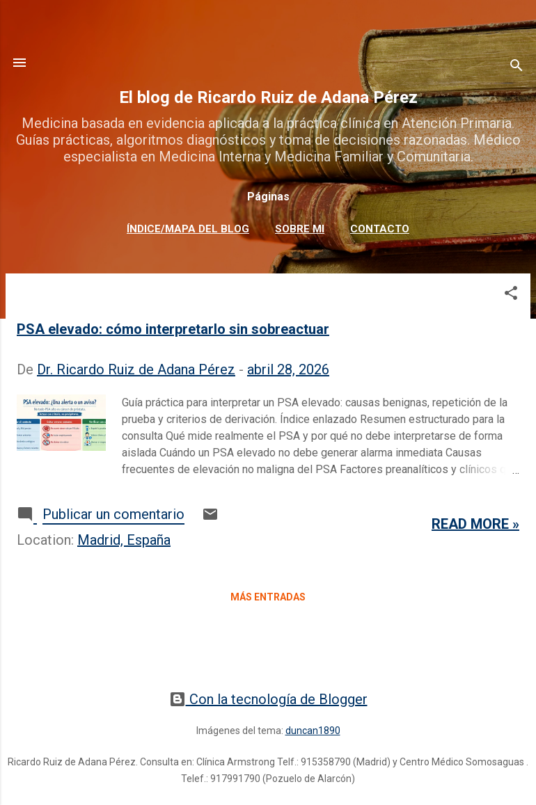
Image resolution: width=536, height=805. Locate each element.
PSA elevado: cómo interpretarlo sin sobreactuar (173, 329)
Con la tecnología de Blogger (268, 699)
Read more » (475, 524)
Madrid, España (124, 540)
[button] (511, 295)
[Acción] (19, 62)
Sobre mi (299, 229)
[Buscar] (516, 67)
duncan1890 (312, 730)
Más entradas (268, 597)
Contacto (379, 229)
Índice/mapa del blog (188, 229)
